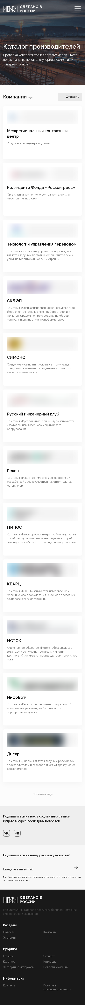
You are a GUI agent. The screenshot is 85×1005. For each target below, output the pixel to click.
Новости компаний (55, 967)
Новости (9, 932)
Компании (49, 932)
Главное (8, 956)
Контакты (9, 985)
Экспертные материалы (18, 967)
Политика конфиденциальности (57, 987)
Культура (9, 961)
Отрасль (72, 97)
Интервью (49, 961)
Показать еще (43, 794)
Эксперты (9, 937)
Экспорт (49, 956)
